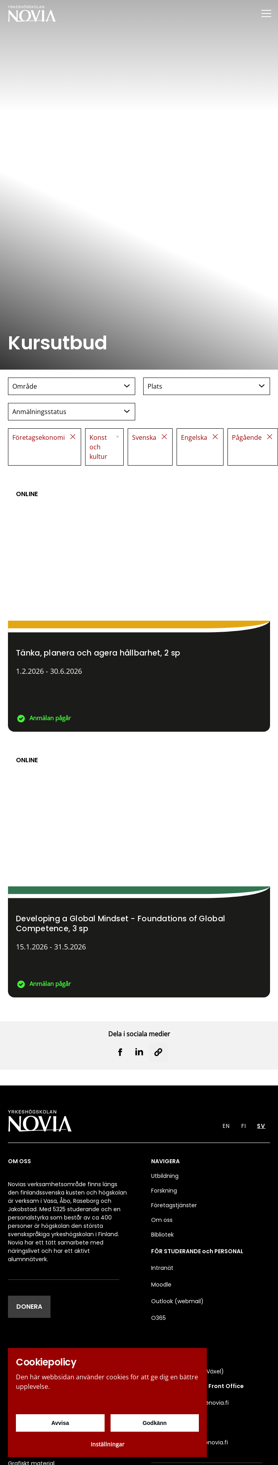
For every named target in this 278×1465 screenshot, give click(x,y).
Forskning (164, 1191)
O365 (158, 1318)
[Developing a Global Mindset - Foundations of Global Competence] (139, 868)
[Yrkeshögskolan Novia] (32, 13)
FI (243, 1126)
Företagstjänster (174, 1205)
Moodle (161, 1285)
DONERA (29, 1306)
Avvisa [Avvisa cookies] (60, 1423)
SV (261, 1126)
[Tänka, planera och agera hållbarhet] (139, 602)
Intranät (162, 1268)
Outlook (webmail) (177, 1301)
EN (226, 1126)
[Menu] (266, 13)
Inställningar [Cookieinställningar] (107, 1444)
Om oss (162, 1220)
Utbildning (165, 1176)
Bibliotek (162, 1235)
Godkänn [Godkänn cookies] (154, 1423)
